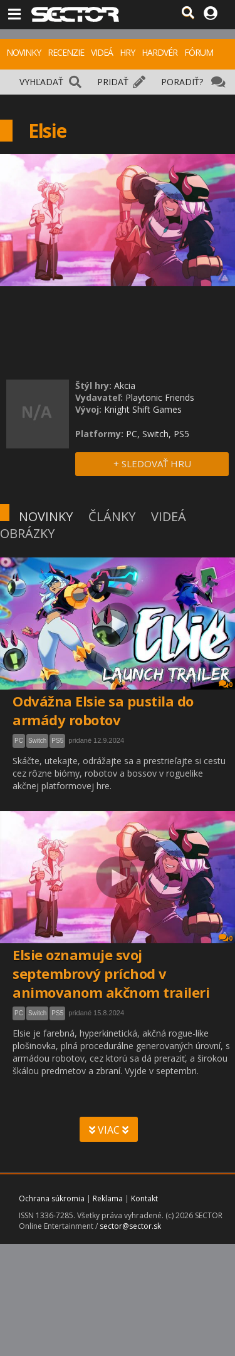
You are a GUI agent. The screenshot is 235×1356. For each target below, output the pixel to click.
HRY (127, 52)
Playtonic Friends (159, 397)
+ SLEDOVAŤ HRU (152, 463)
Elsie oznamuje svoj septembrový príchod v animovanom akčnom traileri (111, 973)
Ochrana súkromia (52, 1198)
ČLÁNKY (111, 516)
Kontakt (144, 1198)
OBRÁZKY (27, 533)
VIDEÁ (102, 52)
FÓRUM (198, 52)
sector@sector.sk (130, 1226)
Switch (37, 740)
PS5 (57, 740)
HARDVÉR (159, 52)
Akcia (124, 385)
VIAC (108, 1130)
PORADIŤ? (182, 82)
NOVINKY (23, 52)
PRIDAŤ (112, 82)
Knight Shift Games (143, 409)
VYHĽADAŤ (41, 82)
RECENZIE (66, 52)
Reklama (108, 1198)
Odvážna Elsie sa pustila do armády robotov (103, 710)
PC (18, 740)
